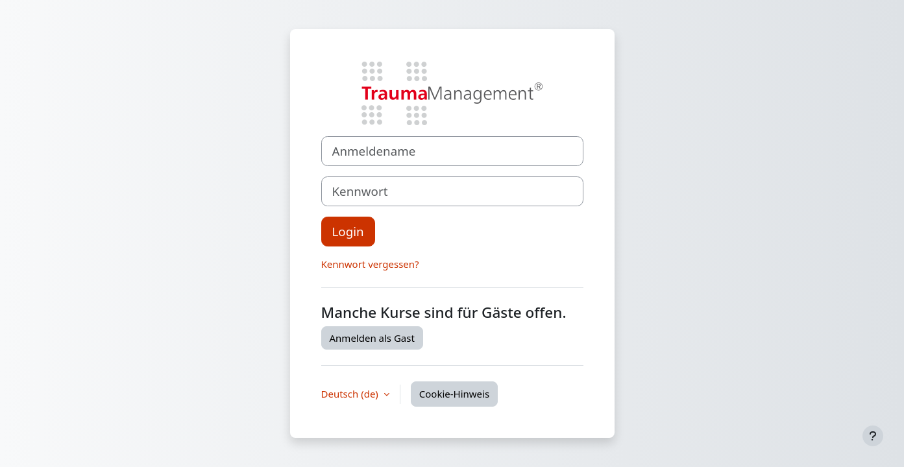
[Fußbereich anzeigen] (872, 435)
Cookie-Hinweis (454, 393)
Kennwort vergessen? (370, 263)
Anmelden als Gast (372, 337)
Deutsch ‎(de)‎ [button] (351, 393)
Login (348, 231)
